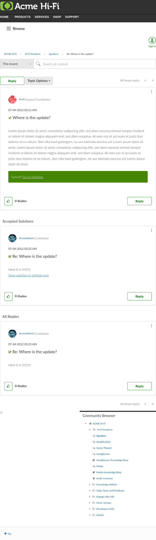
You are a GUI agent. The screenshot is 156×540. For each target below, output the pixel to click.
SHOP (57, 16)
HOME (4, 16)
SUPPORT (72, 16)
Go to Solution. (32, 177)
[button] (151, 91)
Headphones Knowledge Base (112, 460)
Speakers (53, 53)
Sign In (152, 46)
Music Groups (103, 502)
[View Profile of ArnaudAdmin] (26, 238)
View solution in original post (28, 275)
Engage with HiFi (105, 496)
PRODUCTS (23, 16)
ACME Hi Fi (10, 53)
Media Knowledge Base (108, 472)
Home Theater (104, 447)
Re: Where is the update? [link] (80, 53)
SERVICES (42, 16)
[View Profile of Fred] (21, 99)
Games (100, 514)
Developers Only (105, 508)
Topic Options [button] (38, 80)
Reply (139, 201)
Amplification (103, 441)
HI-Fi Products (32, 53)
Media (99, 466)
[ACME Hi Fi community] (86, 423)
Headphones (103, 454)
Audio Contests (104, 478)
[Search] (95, 63)
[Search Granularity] (17, 63)
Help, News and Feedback (110, 490)
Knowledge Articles (106, 484)
